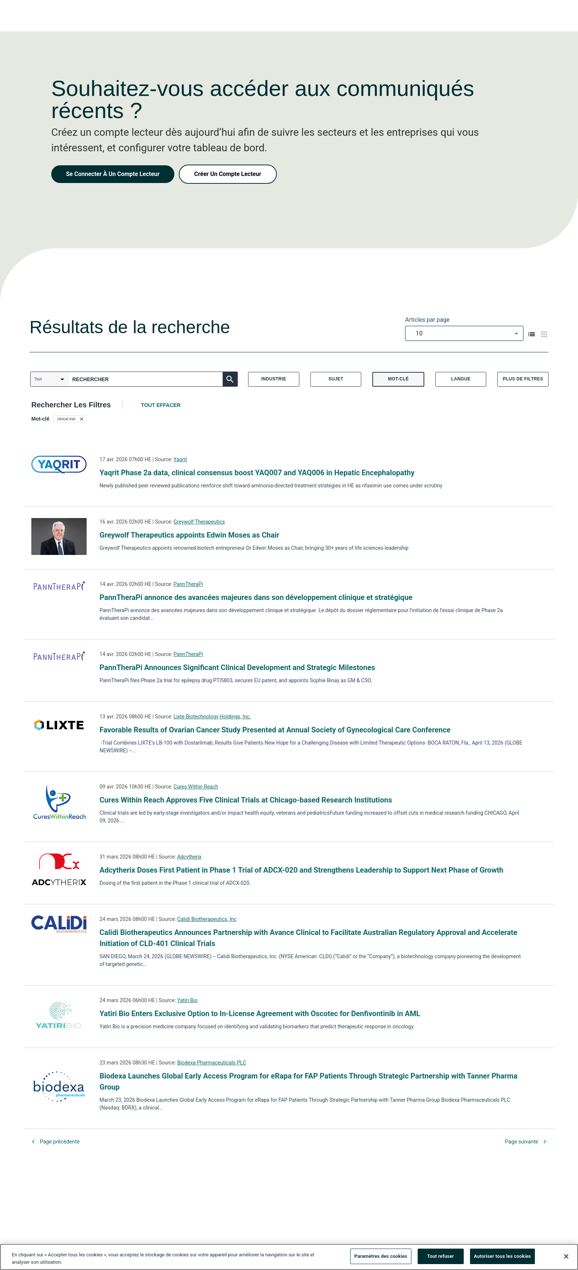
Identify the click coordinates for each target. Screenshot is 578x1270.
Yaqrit (180, 459)
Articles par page (427, 319)
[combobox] (464, 333)
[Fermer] (566, 1256)
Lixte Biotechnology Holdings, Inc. (212, 716)
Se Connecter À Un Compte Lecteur (113, 173)
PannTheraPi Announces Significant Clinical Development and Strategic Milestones (237, 667)
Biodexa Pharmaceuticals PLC (211, 1063)
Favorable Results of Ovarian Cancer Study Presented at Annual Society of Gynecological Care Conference (275, 729)
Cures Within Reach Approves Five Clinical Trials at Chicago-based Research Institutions (246, 800)
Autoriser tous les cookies (502, 1256)
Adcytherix (189, 857)
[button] (70, 418)
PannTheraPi (188, 584)
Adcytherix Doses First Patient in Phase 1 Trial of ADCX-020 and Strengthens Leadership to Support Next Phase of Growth (302, 870)
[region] (289, 1257)
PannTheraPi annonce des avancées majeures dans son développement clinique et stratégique (256, 597)
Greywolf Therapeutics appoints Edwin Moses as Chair (189, 535)
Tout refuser (440, 1256)
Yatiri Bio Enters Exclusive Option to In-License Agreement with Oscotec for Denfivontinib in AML (260, 1013)
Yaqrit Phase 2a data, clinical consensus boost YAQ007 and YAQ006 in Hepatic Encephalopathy (257, 472)
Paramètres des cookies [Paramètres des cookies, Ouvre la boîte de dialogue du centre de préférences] (380, 1256)
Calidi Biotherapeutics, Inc (207, 919)
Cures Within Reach (196, 787)
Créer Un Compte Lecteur (227, 173)
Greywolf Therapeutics (199, 522)
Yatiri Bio (187, 1000)
